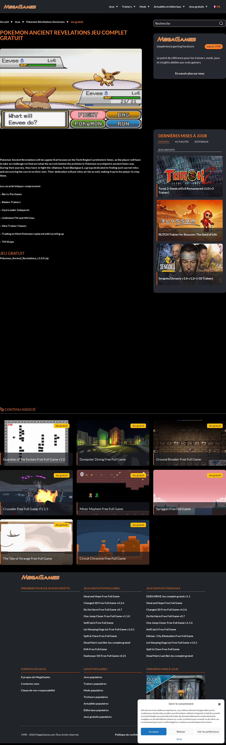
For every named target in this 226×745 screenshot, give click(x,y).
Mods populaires (93, 690)
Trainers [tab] (163, 141)
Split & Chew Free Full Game (100, 635)
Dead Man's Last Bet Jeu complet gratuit (107, 642)
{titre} (179, 739)
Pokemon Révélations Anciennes (45, 21)
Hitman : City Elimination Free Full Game (169, 635)
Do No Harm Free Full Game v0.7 (103, 609)
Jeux (17, 21)
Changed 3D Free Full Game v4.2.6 (104, 602)
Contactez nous (30, 683)
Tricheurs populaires (96, 696)
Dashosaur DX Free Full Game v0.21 (105, 655)
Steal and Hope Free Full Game (102, 596)
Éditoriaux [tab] (201, 141)
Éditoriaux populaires (96, 710)
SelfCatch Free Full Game (98, 622)
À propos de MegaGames (35, 677)
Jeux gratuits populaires (98, 716)
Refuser (181, 731)
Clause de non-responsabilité (38, 690)
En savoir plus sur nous (189, 73)
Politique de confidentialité (131, 734)
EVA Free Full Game (95, 649)
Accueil (4, 21)
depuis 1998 (214, 46)
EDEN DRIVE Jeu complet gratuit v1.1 (168, 596)
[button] (219, 703)
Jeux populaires (93, 677)
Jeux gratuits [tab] (166, 149)
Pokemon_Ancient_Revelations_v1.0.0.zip (24, 258)
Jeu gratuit (77, 21)
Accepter (154, 731)
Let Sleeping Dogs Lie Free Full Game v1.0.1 (109, 629)
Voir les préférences (208, 731)
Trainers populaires (95, 683)
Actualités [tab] (182, 141)
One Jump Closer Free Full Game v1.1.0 (107, 616)
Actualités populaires (96, 703)
